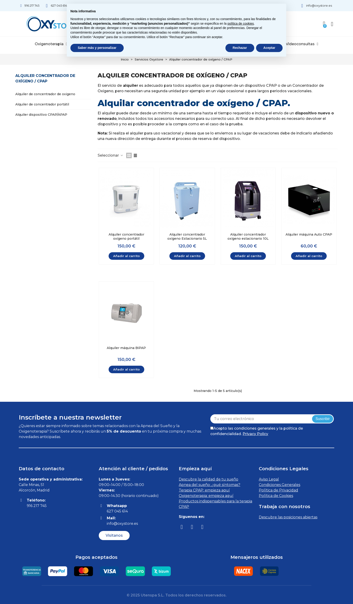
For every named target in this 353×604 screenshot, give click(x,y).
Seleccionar (110, 155)
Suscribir (323, 419)
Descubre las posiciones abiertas (288, 517)
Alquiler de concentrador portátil (42, 104)
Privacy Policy (255, 434)
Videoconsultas (302, 44)
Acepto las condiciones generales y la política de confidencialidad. (256, 431)
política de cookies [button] (240, 23)
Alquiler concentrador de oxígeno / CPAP (45, 78)
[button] (114, 535)
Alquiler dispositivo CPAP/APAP (41, 115)
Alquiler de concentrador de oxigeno (45, 94)
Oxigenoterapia (51, 44)
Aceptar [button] (269, 48)
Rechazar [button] (240, 48)
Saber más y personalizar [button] (97, 48)
